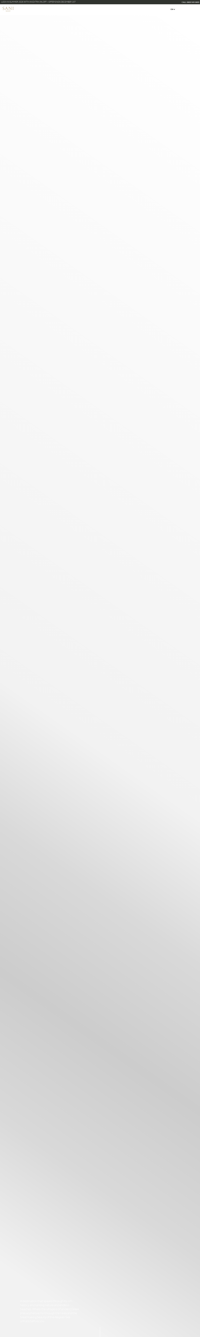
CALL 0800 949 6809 (190, 2)
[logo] (8, 11)
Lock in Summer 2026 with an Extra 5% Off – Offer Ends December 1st (38, 2)
